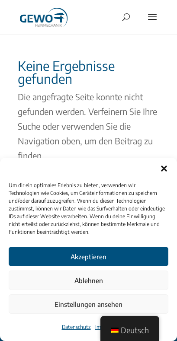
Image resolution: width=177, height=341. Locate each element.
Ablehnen (88, 280)
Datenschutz (76, 327)
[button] (164, 168)
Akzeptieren (88, 257)
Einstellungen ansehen (88, 304)
